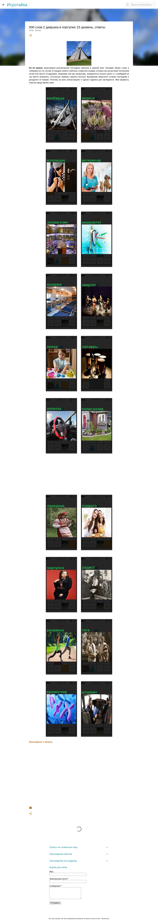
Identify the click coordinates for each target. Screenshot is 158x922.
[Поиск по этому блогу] (143, 5)
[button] (30, 35)
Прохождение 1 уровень (41, 742)
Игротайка (17, 4)
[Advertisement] (79, 474)
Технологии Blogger (79, 913)
